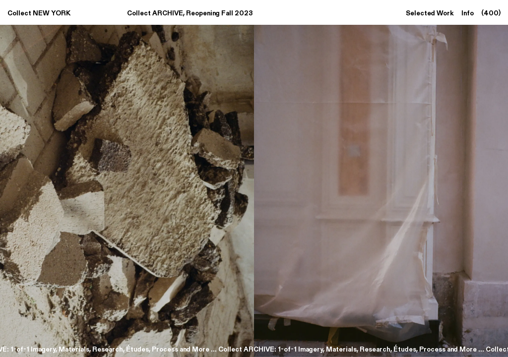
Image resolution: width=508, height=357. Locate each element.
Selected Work (431, 12)
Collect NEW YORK (38, 12)
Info (468, 12)
